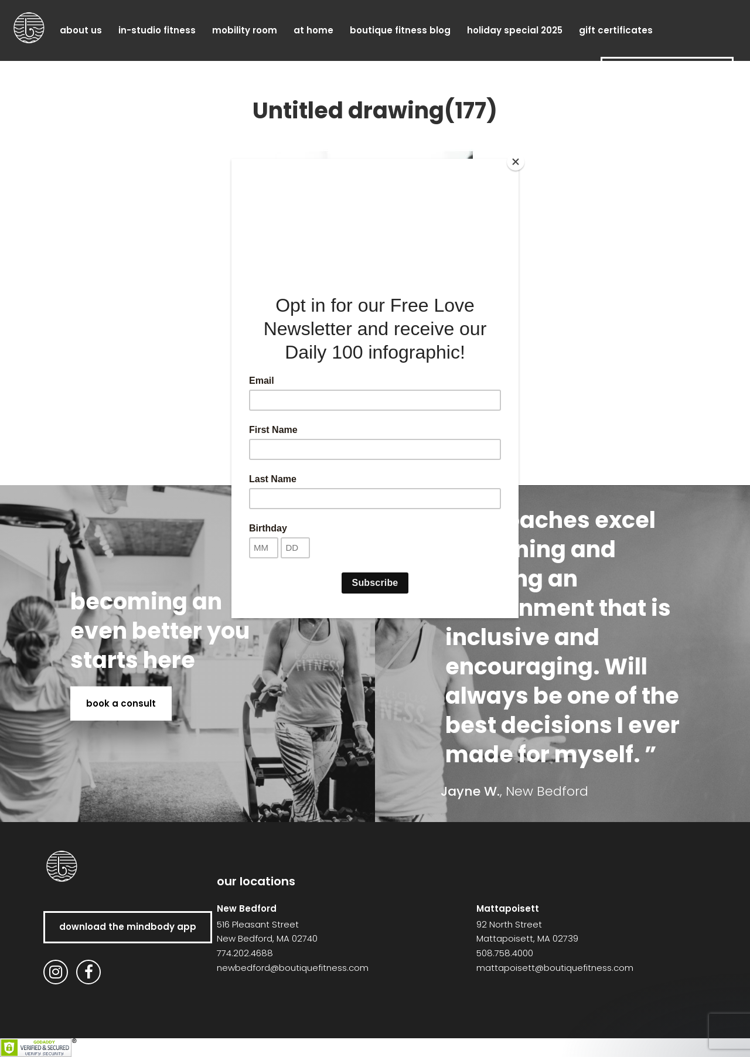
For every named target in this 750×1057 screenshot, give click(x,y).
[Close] (515, 162)
